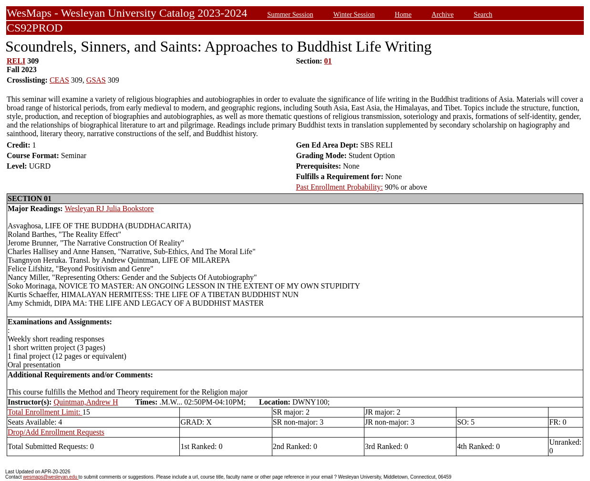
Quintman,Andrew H (85, 402)
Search (483, 14)
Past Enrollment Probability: (339, 187)
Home (403, 14)
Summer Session (290, 14)
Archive (443, 14)
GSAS (96, 80)
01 (328, 61)
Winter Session (354, 14)
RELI (16, 61)
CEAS (59, 80)
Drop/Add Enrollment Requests (56, 432)
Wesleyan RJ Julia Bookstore (109, 208)
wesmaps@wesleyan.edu (50, 477)
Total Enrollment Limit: (45, 412)
